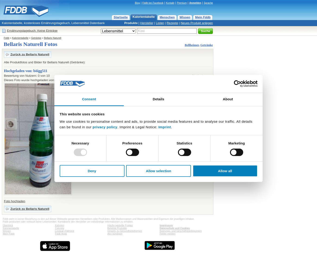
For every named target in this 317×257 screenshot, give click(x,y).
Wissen (185, 17)
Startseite (121, 17)
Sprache (208, 2)
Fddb (6, 38)
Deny (92, 171)
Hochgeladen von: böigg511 (25, 71)
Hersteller (146, 23)
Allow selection (158, 171)
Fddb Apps (61, 233)
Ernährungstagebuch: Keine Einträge (32, 30)
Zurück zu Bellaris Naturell (29, 54)
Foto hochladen (14, 201)
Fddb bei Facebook (152, 2)
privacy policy (105, 127)
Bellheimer (192, 45)
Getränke (36, 38)
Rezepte (172, 23)
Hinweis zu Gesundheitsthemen (124, 230)
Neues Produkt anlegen (197, 23)
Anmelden (195, 2)
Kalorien (59, 225)
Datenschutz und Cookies (175, 228)
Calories (59, 228)
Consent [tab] (89, 99)
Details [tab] (158, 99)
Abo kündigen (114, 233)
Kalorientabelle (144, 16)
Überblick (8, 225)
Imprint (164, 127)
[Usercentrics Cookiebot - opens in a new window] (237, 83)
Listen (160, 23)
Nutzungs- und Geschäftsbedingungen (181, 230)
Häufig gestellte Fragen (120, 225)
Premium (182, 2)
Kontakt (170, 2)
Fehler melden (167, 233)
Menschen (167, 17)
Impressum (166, 225)
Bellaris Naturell (52, 38)
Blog (137, 2)
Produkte (131, 23)
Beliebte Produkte (117, 228)
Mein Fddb (203, 17)
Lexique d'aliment (64, 230)
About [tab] (228, 99)
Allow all (225, 171)
